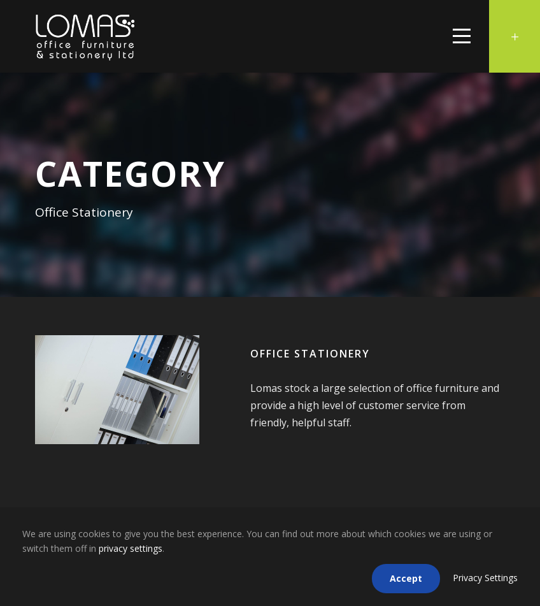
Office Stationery (310, 354)
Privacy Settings (485, 578)
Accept (406, 578)
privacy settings (130, 548)
